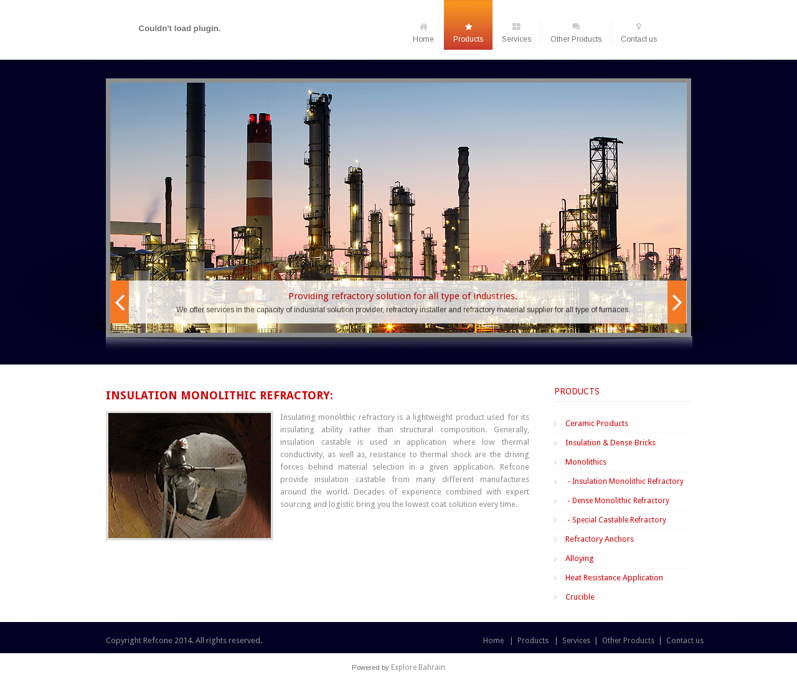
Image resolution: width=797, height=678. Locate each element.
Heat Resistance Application (614, 577)
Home (423, 33)
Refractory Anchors (599, 539)
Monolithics (585, 462)
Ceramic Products (596, 423)
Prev (119, 302)
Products (468, 33)
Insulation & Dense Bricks (610, 442)
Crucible (580, 596)
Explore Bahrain (418, 667)
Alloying (579, 558)
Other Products (575, 33)
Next (676, 302)
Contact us (639, 33)
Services (516, 33)
